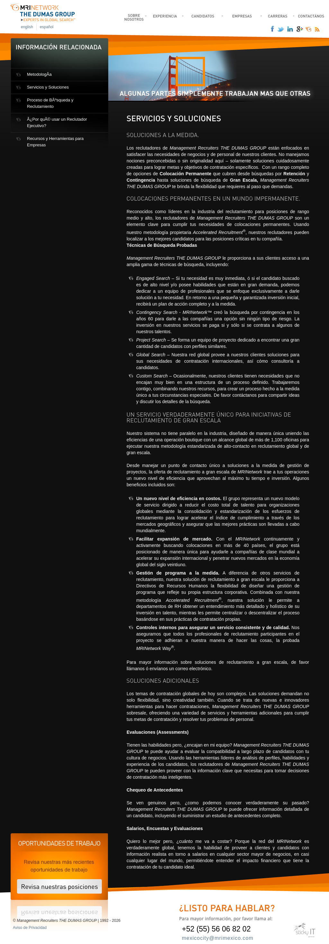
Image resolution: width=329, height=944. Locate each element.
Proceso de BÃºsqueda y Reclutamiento (50, 103)
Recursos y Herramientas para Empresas (55, 141)
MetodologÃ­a (39, 74)
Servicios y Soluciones (48, 87)
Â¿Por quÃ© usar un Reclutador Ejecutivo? (57, 122)
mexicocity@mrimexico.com (217, 938)
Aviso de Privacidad (30, 927)
